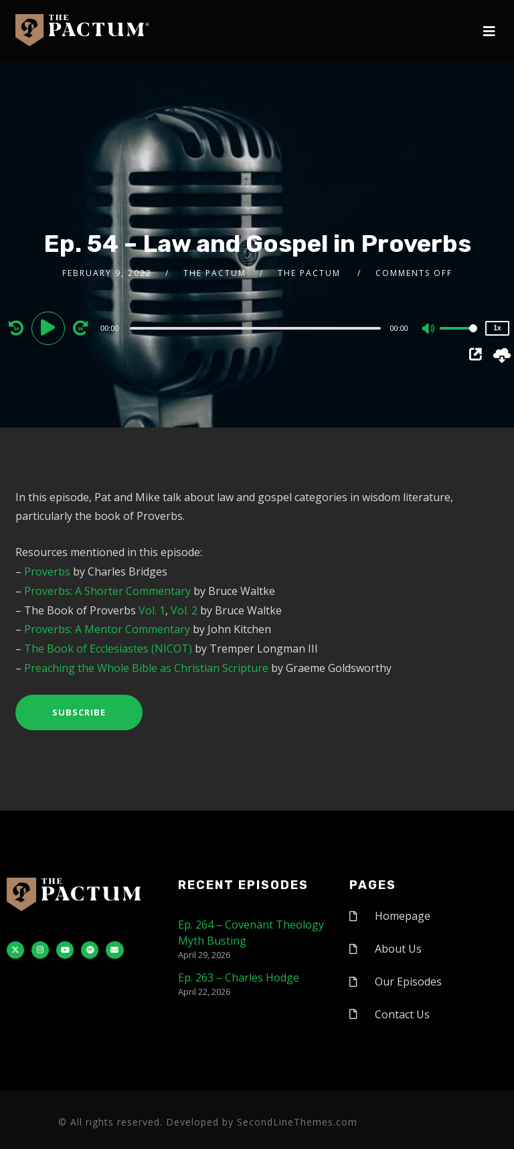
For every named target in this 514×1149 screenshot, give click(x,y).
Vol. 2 (184, 610)
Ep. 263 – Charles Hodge (238, 977)
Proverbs (47, 571)
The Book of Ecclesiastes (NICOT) (108, 648)
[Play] (50, 327)
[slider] (255, 328)
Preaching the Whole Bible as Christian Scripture (146, 668)
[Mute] (429, 329)
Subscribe (79, 712)
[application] (257, 327)
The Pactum (214, 273)
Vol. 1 (152, 610)
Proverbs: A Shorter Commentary (107, 591)
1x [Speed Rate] (497, 328)
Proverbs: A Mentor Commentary (107, 629)
